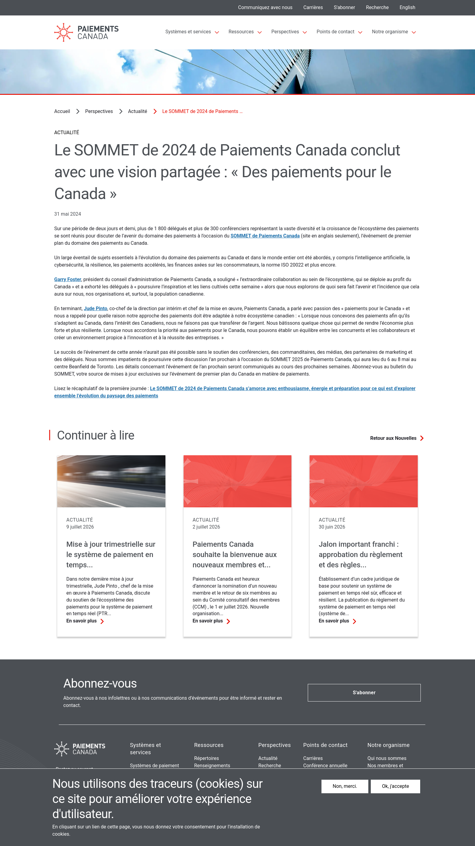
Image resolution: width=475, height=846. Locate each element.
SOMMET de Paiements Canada (265, 236)
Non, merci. (345, 786)
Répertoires (206, 758)
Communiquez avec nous (265, 7)
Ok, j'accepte (395, 786)
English (407, 7)
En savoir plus (81, 621)
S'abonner (344, 7)
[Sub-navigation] (192, 32)
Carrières (313, 7)
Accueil (62, 111)
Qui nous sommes (387, 758)
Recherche (377, 7)
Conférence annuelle (325, 765)
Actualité (137, 111)
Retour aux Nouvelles (393, 438)
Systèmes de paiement (154, 765)
